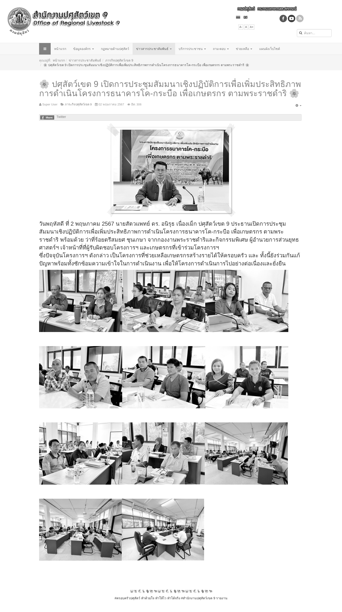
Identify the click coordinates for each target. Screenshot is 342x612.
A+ (251, 27)
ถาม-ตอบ (221, 49)
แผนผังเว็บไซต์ (269, 49)
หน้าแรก (60, 49)
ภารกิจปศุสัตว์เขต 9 (119, 60)
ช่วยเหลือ (244, 49)
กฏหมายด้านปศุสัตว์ (115, 49)
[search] (314, 33)
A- (240, 27)
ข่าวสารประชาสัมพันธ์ (154, 49)
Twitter (61, 117)
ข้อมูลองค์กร (83, 49)
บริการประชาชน (192, 49)
